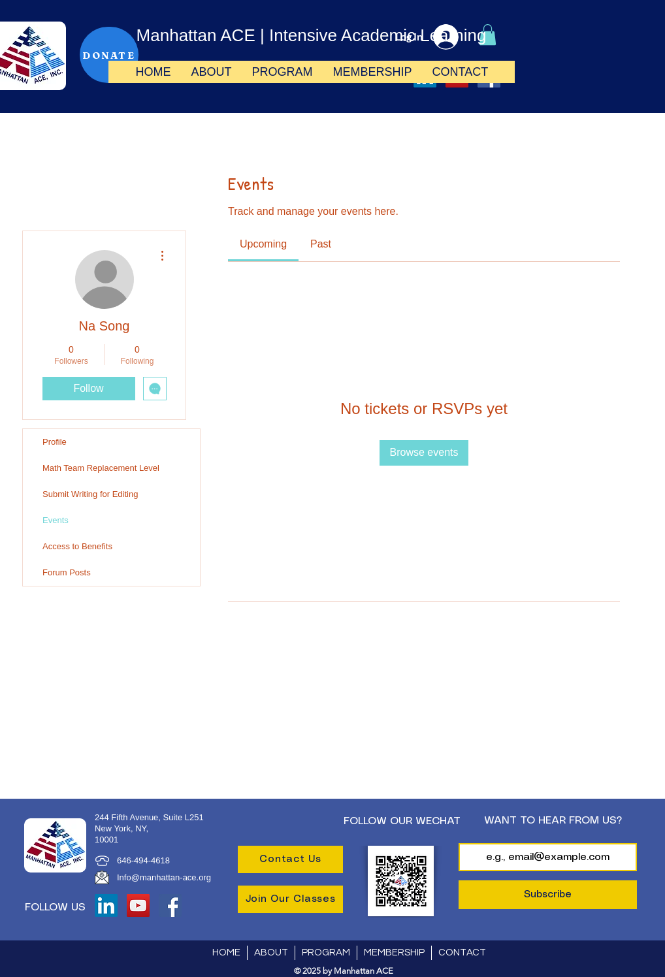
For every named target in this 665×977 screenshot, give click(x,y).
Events (55, 520)
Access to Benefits (77, 546)
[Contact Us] (290, 859)
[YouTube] (138, 905)
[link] (263, 243)
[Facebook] (170, 905)
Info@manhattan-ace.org (164, 877)
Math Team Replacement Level (100, 468)
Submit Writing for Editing (90, 494)
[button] (211, 72)
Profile (54, 442)
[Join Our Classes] (290, 899)
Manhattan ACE (196, 35)
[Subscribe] (548, 894)
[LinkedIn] (106, 905)
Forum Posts (66, 572)
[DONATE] (109, 55)
